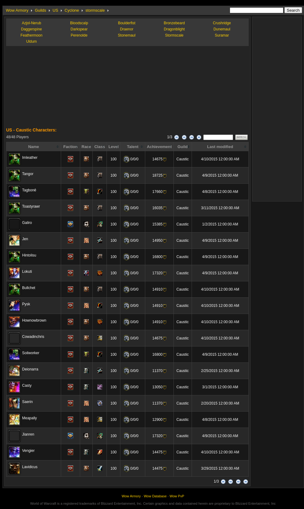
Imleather (29, 157)
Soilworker (30, 353)
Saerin (27, 402)
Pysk (26, 304)
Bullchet (28, 288)
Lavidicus (29, 467)
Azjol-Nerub (31, 23)
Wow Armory (17, 10)
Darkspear (79, 29)
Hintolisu (29, 255)
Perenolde (79, 35)
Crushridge (222, 23)
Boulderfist (126, 23)
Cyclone (71, 10)
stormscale (95, 10)
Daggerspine (31, 29)
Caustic (183, 159)
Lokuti (27, 271)
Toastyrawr (31, 206)
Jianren (28, 434)
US (55, 10)
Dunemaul (221, 29)
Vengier (28, 450)
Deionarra (30, 369)
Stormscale (174, 35)
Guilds (40, 10)
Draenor (126, 29)
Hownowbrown (34, 320)
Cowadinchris (33, 337)
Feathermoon (31, 35)
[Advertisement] (52, 89)
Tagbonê (29, 190)
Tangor (27, 174)
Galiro (27, 223)
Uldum (31, 41)
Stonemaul (126, 35)
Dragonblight (174, 29)
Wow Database (155, 496)
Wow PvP (177, 496)
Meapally (29, 418)
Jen (25, 239)
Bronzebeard (174, 23)
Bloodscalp (79, 23)
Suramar (222, 35)
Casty (27, 385)
